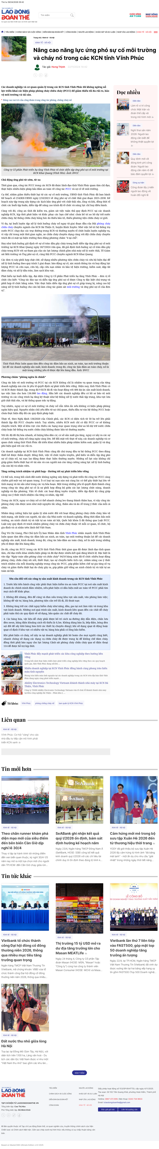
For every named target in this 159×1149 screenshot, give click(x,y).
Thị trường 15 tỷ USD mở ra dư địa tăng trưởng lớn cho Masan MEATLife (78, 948)
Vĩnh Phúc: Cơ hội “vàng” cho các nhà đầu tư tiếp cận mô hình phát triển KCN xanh (20, 738)
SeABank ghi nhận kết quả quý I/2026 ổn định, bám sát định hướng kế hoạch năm (79, 838)
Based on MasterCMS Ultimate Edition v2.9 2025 (22, 1145)
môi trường (73, 286)
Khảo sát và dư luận (105, 32)
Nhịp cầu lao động (126, 32)
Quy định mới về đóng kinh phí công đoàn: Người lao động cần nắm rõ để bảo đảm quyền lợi (142, 166)
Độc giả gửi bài (107, 1109)
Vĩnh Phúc (71, 533)
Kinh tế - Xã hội (144, 32)
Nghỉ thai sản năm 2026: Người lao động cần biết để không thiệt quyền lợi (142, 137)
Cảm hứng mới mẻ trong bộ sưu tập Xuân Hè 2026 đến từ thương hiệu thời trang (132, 838)
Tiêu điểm (9, 32)
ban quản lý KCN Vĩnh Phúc (71, 703)
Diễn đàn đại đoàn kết (53, 32)
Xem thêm (79, 1073)
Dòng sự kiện (138, 182)
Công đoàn (71, 32)
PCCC (68, 188)
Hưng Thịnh (58, 66)
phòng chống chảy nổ (44, 703)
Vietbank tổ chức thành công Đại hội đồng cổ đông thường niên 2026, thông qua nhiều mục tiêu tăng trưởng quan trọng (23, 950)
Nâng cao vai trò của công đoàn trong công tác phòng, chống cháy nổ (37, 100)
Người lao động (86, 32)
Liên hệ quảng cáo (129, 1109)
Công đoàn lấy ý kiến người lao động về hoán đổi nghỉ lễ (142, 191)
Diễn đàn (136, 101)
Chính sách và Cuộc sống (28, 32)
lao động (42, 393)
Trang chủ (37, 38)
